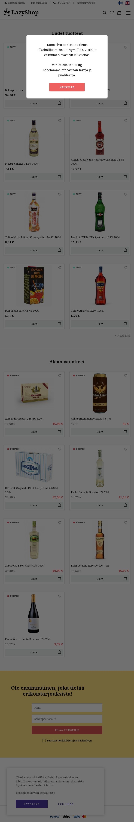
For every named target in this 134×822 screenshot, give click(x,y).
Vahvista (67, 87)
